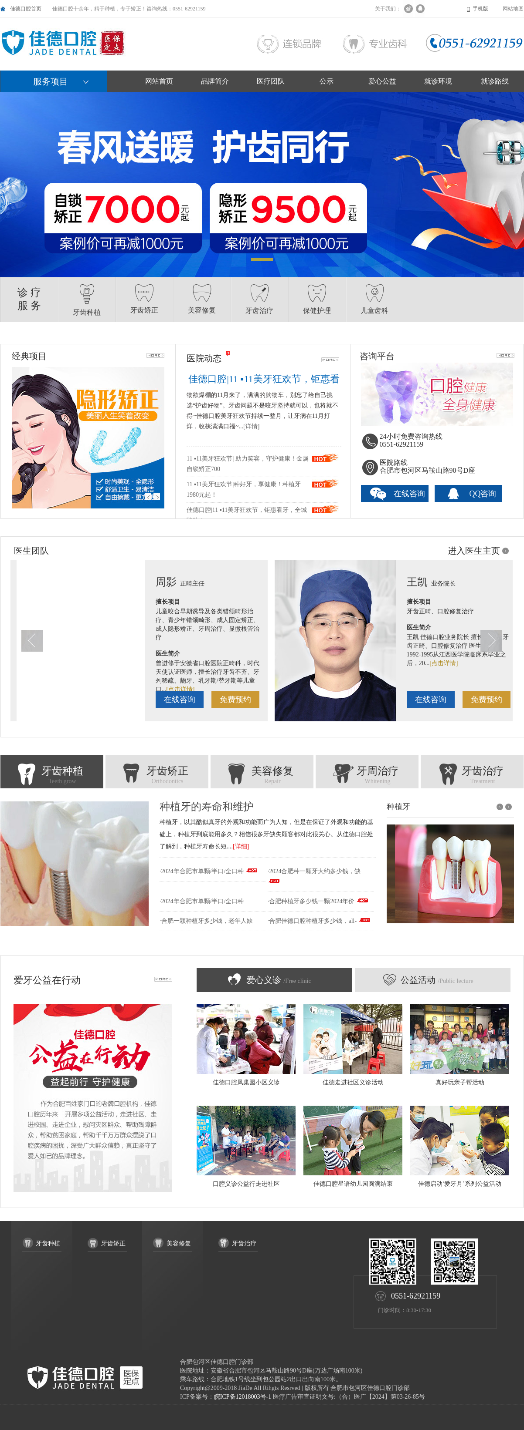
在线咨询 (409, 493)
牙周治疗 (367, 776)
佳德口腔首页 (25, 9)
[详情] (251, 426)
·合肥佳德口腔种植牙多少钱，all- (312, 921)
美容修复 (262, 776)
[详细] (241, 846)
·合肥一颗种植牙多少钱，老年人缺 (206, 921)
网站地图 (513, 9)
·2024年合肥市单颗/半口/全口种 (202, 871)
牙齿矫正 (157, 776)
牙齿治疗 (472, 776)
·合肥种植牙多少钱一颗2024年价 (311, 901)
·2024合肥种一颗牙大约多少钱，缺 (314, 871)
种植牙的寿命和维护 (207, 806)
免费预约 (52, 699)
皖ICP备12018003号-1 (242, 1396)
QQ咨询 (483, 493)
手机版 (480, 9)
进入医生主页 (474, 550)
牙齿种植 (52, 776)
